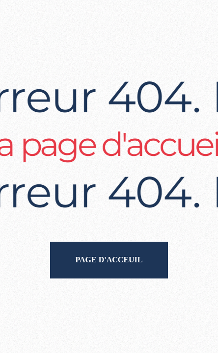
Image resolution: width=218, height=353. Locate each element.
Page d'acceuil (108, 259)
